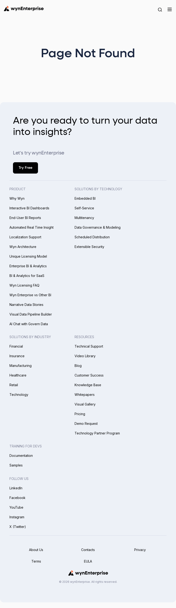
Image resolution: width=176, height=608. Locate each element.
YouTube (16, 507)
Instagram (16, 517)
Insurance (17, 356)
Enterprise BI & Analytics (28, 266)
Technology (18, 395)
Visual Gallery (85, 404)
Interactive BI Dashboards (29, 208)
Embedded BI (85, 198)
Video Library (85, 356)
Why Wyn (17, 198)
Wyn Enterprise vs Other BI (30, 295)
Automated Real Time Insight (31, 227)
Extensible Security (89, 247)
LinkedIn (15, 488)
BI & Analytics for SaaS (26, 276)
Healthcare (17, 375)
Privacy (140, 550)
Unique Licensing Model (28, 256)
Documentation (21, 456)
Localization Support (25, 237)
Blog (78, 366)
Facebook (17, 498)
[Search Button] (160, 9)
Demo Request (86, 424)
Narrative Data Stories (26, 305)
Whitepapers (85, 395)
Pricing (80, 414)
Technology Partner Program (97, 433)
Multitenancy (84, 218)
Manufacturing (20, 366)
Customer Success (89, 375)
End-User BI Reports (25, 218)
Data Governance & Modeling (98, 227)
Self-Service (84, 208)
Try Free (25, 168)
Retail (13, 385)
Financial (16, 346)
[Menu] (169, 9)
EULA (88, 561)
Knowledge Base (88, 385)
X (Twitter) (17, 527)
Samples (16, 465)
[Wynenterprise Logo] (24, 8)
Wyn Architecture (22, 247)
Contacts (88, 550)
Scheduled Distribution (92, 237)
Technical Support (89, 346)
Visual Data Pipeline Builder (30, 314)
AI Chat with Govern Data (28, 324)
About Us (36, 550)
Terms (36, 561)
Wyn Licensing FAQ (24, 285)
